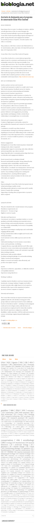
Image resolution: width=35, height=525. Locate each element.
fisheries (3, 460)
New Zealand (13, 373)
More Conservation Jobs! (9, 405)
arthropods (4, 486)
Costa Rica (20, 368)
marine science (26, 462)
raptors (3, 484)
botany (19, 457)
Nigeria (9, 395)
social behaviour (26, 488)
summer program (7, 435)
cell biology (27, 476)
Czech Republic (23, 370)
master (31, 418)
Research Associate (23, 423)
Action (29, 484)
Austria (11, 368)
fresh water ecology (7, 489)
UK (26, 362)
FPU (11, 433)
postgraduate (18, 435)
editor (16, 433)
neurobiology (4, 495)
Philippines (10, 388)
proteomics (28, 505)
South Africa (30, 368)
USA (3, 362)
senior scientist (28, 431)
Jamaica (16, 399)
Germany (4, 365)
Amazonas (4, 382)
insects (28, 472)
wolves (19, 503)
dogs (5, 505)
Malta (20, 399)
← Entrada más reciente (8, 327)
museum (28, 471)
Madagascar (10, 380)
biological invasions (26, 507)
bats (6, 466)
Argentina (10, 383)
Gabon (30, 378)
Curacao (21, 397)
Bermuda (11, 392)
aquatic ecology (5, 464)
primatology (27, 459)
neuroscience (26, 479)
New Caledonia (30, 385)
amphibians (27, 466)
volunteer (30, 410)
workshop (20, 430)
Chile (2, 380)
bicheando (5, 512)
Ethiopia (32, 397)
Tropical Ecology (29, 464)
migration (15, 486)
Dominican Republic (20, 387)
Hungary (17, 383)
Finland (6, 370)
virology (21, 498)
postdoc (5, 410)
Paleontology (13, 491)
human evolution (12, 498)
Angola (23, 394)
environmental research (17, 469)
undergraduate (5, 425)
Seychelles (28, 380)
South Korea (22, 395)
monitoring (27, 457)
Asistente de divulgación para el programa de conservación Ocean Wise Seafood (16, 18)
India (16, 382)
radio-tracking (5, 503)
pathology (11, 512)
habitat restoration (15, 460)
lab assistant (11, 430)
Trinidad (3, 383)
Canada (8, 366)
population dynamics (7, 477)
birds (32, 446)
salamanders (18, 508)
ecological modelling (24, 455)
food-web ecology (6, 508)
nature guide (20, 426)
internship (10, 412)
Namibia (19, 380)
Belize (15, 385)
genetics (27, 448)
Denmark (28, 371)
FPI (20, 431)
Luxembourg (25, 383)
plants (14, 467)
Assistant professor (21, 420)
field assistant (24, 412)
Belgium (6, 375)
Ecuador (31, 373)
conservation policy (8, 496)
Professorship (17, 428)
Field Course (8, 421)
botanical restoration (28, 503)
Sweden (18, 366)
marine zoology (12, 510)
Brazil (14, 375)
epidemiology (4, 510)
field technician (7, 414)
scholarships (30, 425)
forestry (3, 459)
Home (3, 11)
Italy (33, 370)
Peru (21, 375)
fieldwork (21, 425)
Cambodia (19, 392)
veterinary (4, 476)
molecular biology (22, 445)
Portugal (3, 368)
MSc (14, 425)
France (28, 366)
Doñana (21, 385)
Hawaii (3, 376)
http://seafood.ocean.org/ (26, 76)
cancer (3, 462)
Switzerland (18, 365)
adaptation (16, 481)
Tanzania (17, 388)
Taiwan (8, 397)
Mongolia (3, 395)
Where (4, 359)
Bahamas (3, 392)
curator (28, 428)
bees (32, 491)
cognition (4, 472)
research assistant (18, 418)
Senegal (30, 382)
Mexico (11, 376)
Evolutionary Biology (13, 448)
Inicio (19, 327)
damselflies (28, 508)
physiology (28, 483)
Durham (27, 397)
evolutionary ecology (7, 457)
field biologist (19, 421)
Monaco (25, 399)
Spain (15, 362)
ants (30, 493)
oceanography (5, 481)
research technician (13, 416)
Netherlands (9, 371)
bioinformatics (6, 450)
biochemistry (17, 464)
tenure (3, 418)
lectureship (9, 423)
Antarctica (28, 376)
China (19, 376)
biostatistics (27, 460)
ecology (9, 443)
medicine (4, 474)
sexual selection (21, 493)
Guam (2, 394)
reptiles (12, 474)
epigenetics (21, 477)
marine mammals (24, 452)
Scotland (28, 375)
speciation (29, 498)
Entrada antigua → (28, 327)
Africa (14, 370)
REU (5, 431)
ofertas (8, 11)
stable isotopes (5, 500)
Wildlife (11, 452)
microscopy (20, 510)
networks (12, 505)
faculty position (12, 431)
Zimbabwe (3, 400)
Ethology (16, 507)
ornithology (28, 440)
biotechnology (15, 476)
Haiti (4, 399)
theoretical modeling (29, 510)
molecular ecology (16, 483)
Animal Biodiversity (19, 500)
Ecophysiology (15, 495)
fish (2, 455)
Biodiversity (20, 443)
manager (3, 430)
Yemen (30, 399)
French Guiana (28, 392)
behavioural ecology (8, 454)
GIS (2, 452)
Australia (31, 365)
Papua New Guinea (8, 387)
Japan (23, 378)
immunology (21, 489)
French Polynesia (13, 390)
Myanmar (16, 394)
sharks (16, 488)
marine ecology (25, 454)
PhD (18, 410)
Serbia (15, 395)
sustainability (16, 466)
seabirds (12, 484)
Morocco (9, 394)
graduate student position (27, 433)
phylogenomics (26, 486)
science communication (24, 474)
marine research (15, 471)
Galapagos (11, 378)
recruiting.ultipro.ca (11, 320)
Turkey (30, 390)
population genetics (25, 467)
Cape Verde (14, 397)
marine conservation (23, 450)
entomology (4, 467)
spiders (13, 503)
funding (31, 414)
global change (24, 491)
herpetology (4, 483)
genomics (4, 446)
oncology (20, 505)
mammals (11, 455)
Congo (11, 382)
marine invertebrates (17, 501)
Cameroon (25, 388)
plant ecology (13, 462)
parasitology (28, 501)
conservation (7, 440)
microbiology (15, 459)
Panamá (3, 373)
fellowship (8, 426)
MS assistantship (29, 430)
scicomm (27, 416)
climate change (19, 446)
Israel (18, 378)
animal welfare (26, 481)
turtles (3, 469)
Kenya (3, 378)
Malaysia (22, 382)
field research (30, 421)
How (10, 359)
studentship (25, 435)
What (16, 359)
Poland (23, 373)
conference (8, 420)
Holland (22, 390)
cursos (32, 420)
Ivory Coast (9, 399)
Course (20, 414)
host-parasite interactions (22, 496)
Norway (18, 371)
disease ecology (6, 488)
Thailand (8, 385)
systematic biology (6, 507)
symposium (4, 433)
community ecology (16, 472)
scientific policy (8, 493)
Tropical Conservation (28, 495)
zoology (20, 484)
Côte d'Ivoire (29, 394)
